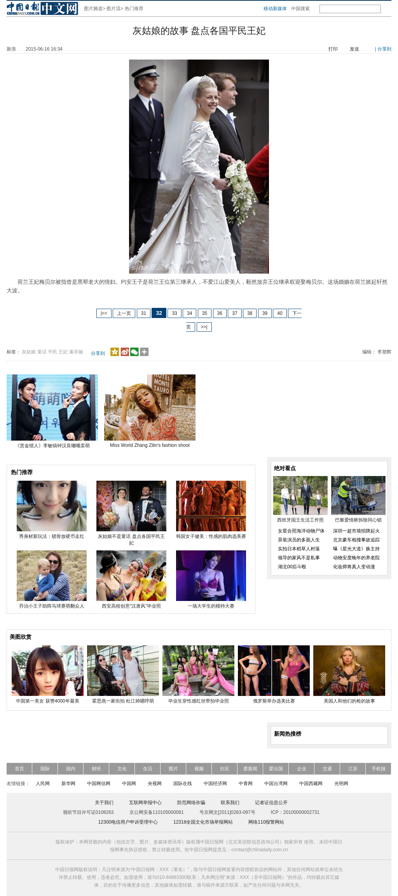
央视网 (155, 783)
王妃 (63, 352)
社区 (224, 768)
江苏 (353, 768)
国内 (70, 768)
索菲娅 (76, 352)
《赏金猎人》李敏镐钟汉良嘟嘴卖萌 (52, 445)
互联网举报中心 (145, 802)
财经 (96, 768)
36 (219, 313)
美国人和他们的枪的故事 (349, 701)
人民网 (43, 783)
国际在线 (182, 783)
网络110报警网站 (266, 822)
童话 (42, 352)
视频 (199, 768)
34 (189, 313)
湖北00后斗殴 (292, 566)
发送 (354, 49)
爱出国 (276, 768)
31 (143, 313)
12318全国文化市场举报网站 (203, 822)
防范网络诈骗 (191, 802)
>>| (204, 327)
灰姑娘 (29, 352)
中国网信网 (98, 783)
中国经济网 (215, 783)
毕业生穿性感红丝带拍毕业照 (198, 701)
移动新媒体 (275, 8)
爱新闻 (250, 768)
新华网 (68, 783)
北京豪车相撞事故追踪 (356, 540)
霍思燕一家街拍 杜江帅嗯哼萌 (123, 701)
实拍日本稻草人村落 (299, 549)
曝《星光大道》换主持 (356, 549)
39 (264, 313)
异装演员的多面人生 (299, 540)
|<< (104, 313)
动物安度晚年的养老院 (356, 557)
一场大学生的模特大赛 (211, 606)
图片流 (113, 8)
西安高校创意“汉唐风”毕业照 (131, 606)
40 (279, 313)
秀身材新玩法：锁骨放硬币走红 (51, 536)
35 (204, 313)
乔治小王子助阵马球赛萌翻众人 (51, 606)
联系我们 (230, 802)
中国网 (129, 783)
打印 (333, 49)
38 (249, 313)
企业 (301, 768)
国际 (45, 768)
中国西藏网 (311, 783)
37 (234, 313)
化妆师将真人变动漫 (354, 566)
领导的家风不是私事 (299, 557)
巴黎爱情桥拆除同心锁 (358, 520)
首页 (19, 768)
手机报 (379, 768)
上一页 (124, 313)
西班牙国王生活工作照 (300, 520)
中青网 (246, 783)
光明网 (341, 783)
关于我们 (104, 802)
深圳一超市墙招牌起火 (356, 531)
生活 (147, 768)
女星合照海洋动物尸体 (301, 531)
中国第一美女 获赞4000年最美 (47, 701)
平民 (52, 352)
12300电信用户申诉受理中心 (128, 822)
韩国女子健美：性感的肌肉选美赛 (211, 536)
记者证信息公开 (271, 802)
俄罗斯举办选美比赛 (274, 701)
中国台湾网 (276, 783)
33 (174, 313)
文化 (122, 768)
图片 (173, 768)
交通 (327, 768)
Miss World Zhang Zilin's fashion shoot (150, 445)
